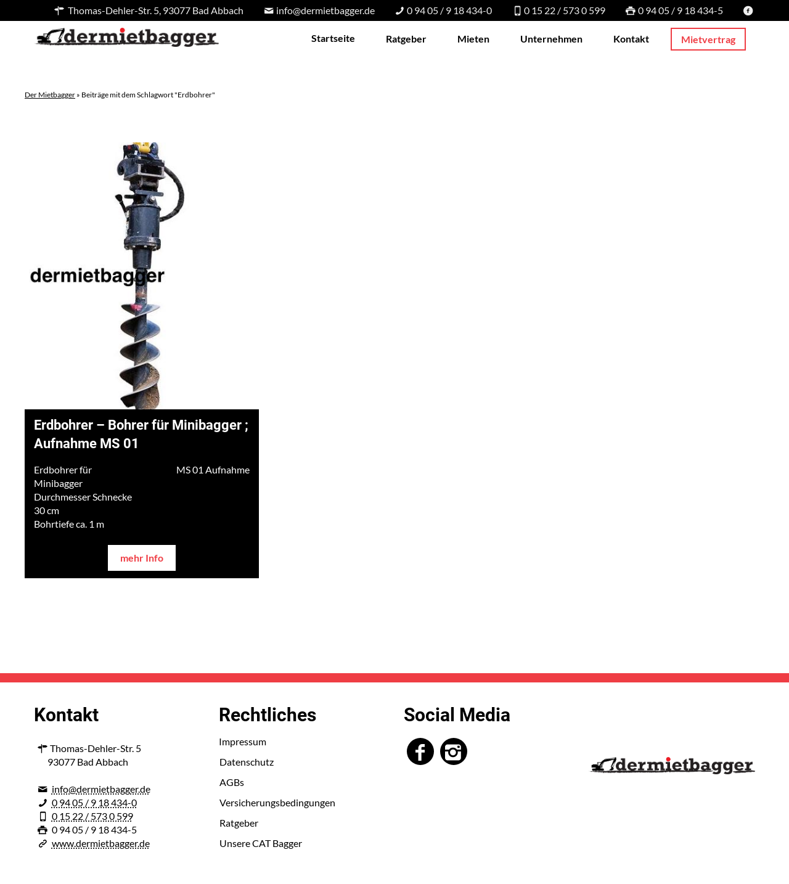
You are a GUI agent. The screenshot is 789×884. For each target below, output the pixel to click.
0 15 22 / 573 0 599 (92, 816)
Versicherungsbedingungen (277, 802)
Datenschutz (246, 761)
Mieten (473, 38)
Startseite (333, 38)
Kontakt (631, 38)
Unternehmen (551, 38)
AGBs (231, 782)
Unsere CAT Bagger (260, 843)
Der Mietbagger (50, 94)
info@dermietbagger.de (101, 789)
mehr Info (141, 557)
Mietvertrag (708, 39)
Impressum (242, 741)
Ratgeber (406, 38)
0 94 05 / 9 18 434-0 (94, 802)
